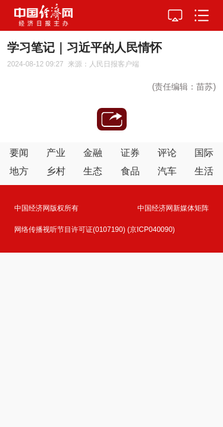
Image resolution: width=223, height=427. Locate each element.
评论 (167, 153)
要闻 (19, 153)
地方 (19, 171)
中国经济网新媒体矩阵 (173, 208)
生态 (92, 171)
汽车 (167, 171)
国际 (203, 153)
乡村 (55, 171)
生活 (203, 171)
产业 (55, 153)
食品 (130, 171)
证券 (130, 153)
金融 (92, 153)
